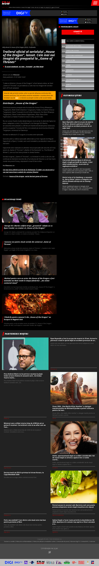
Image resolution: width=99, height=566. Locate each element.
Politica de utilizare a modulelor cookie (44, 541)
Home (3, 7)
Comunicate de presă (63, 541)
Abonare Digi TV (75, 541)
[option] (78, 69)
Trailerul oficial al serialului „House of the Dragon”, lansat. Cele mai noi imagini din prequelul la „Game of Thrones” (34, 7)
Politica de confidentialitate (24, 541)
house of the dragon (16, 176)
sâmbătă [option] (78, 32)
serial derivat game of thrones (36, 176)
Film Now (6, 3)
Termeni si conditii (9, 541)
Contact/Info (84, 541)
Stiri (7, 7)
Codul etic (92, 541)
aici (16, 98)
